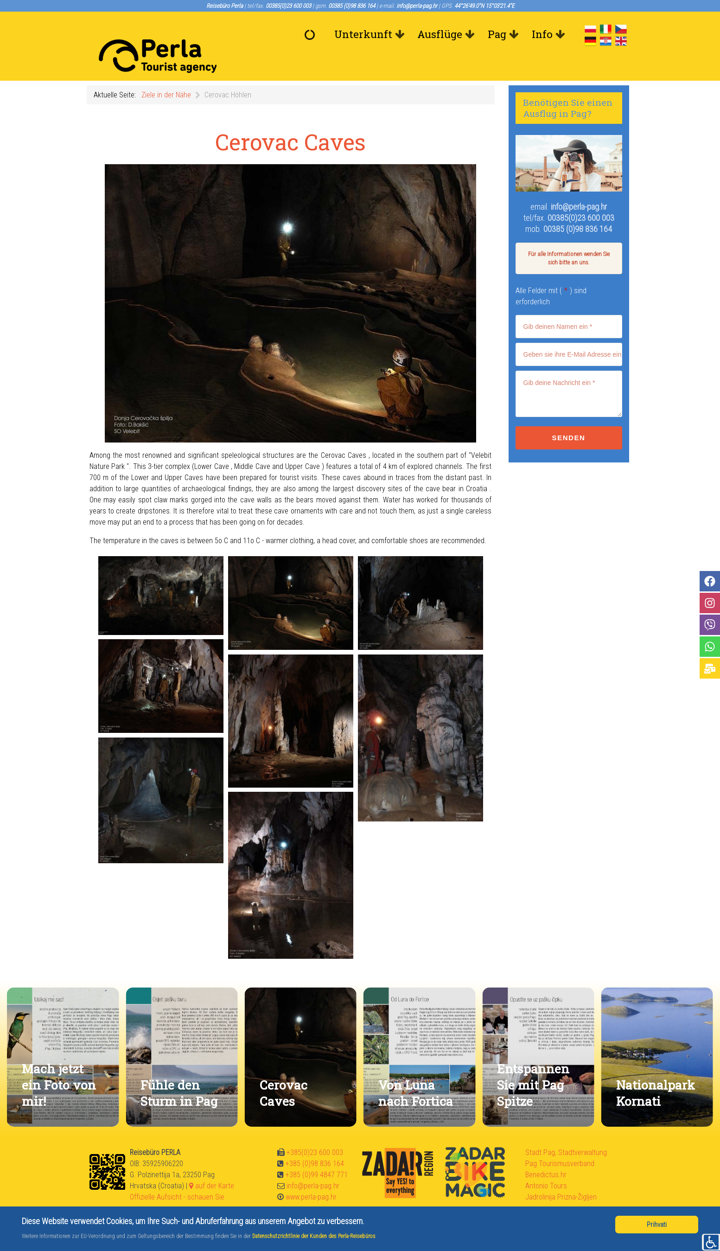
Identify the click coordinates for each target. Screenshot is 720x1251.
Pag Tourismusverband (559, 1142)
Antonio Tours (546, 1165)
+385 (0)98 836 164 (315, 1142)
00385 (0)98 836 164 (577, 208)
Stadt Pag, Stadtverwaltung (566, 1131)
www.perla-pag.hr (311, 1176)
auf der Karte (211, 1165)
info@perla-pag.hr (579, 186)
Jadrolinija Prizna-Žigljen (561, 1176)
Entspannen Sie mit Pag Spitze (533, 1063)
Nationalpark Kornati (655, 1072)
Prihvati (657, 1224)
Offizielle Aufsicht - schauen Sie (177, 1176)
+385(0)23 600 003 (315, 1131)
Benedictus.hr (546, 1153)
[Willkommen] (311, 34)
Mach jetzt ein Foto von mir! (59, 1063)
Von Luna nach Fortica (415, 1072)
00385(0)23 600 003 (581, 197)
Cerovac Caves (283, 1072)
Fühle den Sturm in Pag (178, 1072)
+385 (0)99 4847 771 (317, 1153)
